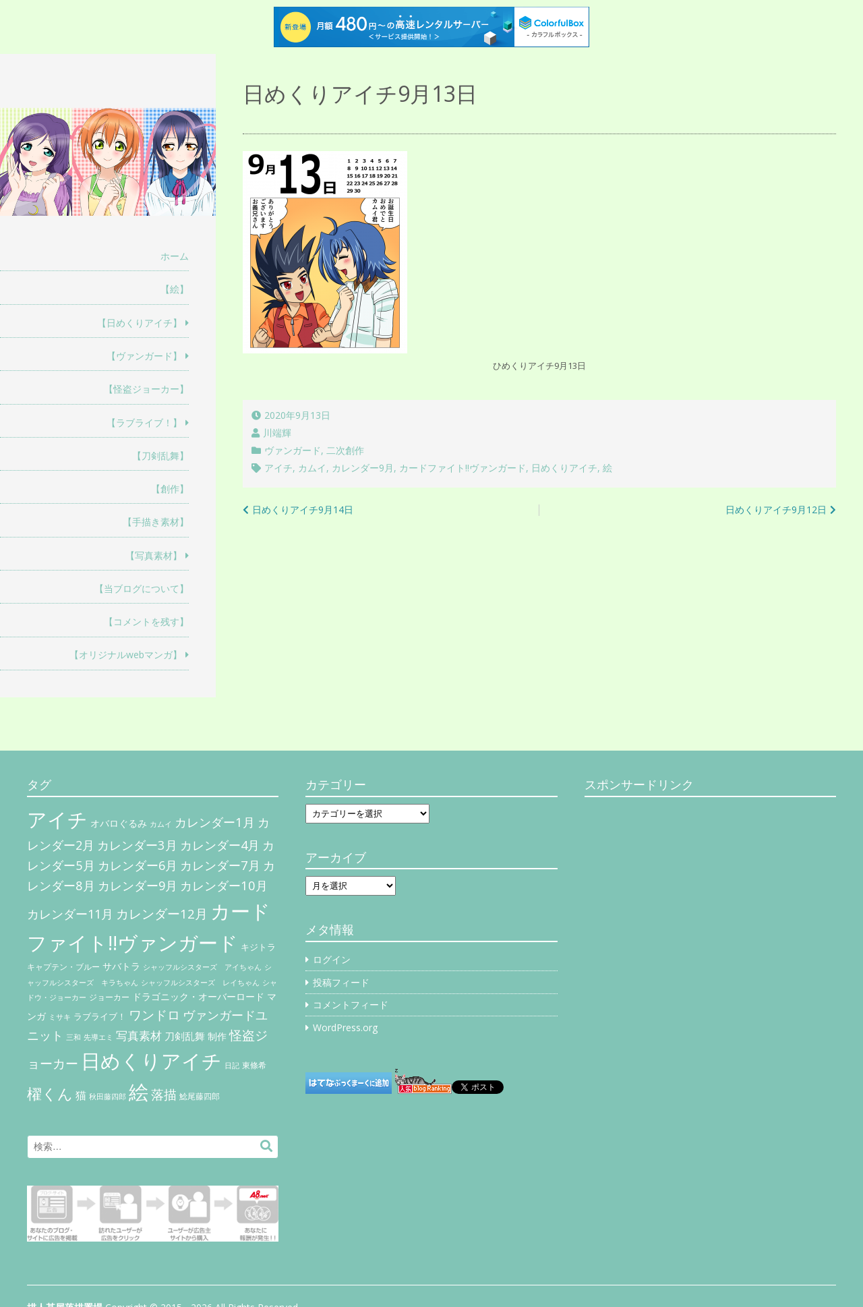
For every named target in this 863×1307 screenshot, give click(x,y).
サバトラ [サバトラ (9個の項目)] (121, 966)
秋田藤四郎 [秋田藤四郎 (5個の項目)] (107, 1096)
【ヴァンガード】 (144, 355)
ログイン (332, 959)
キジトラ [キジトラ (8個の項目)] (258, 947)
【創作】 (170, 488)
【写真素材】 (153, 555)
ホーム (174, 256)
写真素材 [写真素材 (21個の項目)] (139, 1035)
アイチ (278, 467)
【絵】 (174, 289)
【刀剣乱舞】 (160, 455)
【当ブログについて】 (141, 588)
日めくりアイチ (564, 467)
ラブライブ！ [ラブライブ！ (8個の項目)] (99, 1016)
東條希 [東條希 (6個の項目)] (254, 1065)
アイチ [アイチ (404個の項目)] (57, 819)
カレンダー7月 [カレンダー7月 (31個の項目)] (220, 864)
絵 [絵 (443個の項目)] (138, 1091)
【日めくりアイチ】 (139, 322)
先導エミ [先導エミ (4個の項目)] (98, 1037)
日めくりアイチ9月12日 (776, 509)
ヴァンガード (292, 450)
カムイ (312, 467)
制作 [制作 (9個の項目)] (217, 1036)
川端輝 (277, 432)
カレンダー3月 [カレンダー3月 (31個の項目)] (137, 844)
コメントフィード (350, 1004)
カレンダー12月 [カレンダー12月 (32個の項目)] (162, 913)
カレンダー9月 (363, 467)
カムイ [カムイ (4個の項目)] (161, 824)
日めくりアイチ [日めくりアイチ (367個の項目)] (151, 1060)
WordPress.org (345, 1027)
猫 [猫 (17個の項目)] (81, 1095)
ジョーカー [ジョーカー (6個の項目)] (109, 997)
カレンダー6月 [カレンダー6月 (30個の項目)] (137, 865)
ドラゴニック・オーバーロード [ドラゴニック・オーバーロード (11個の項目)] (198, 996)
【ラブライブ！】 (144, 422)
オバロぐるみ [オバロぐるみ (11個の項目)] (118, 823)
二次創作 (345, 450)
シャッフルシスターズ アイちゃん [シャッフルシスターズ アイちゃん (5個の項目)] (202, 967)
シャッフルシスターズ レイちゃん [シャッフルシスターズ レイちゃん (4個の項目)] (200, 982)
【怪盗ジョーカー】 (146, 388)
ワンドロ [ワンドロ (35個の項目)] (154, 1015)
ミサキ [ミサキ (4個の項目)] (60, 1017)
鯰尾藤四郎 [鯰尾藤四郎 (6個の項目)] (199, 1096)
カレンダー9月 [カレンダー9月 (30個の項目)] (137, 885)
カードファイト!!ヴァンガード (462, 467)
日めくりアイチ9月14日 (302, 509)
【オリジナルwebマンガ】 (125, 654)
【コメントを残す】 (146, 621)
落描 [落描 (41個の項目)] (164, 1094)
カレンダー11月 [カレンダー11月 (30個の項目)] (70, 914)
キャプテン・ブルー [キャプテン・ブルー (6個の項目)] (63, 966)
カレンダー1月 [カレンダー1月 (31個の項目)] (215, 821)
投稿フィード (341, 982)
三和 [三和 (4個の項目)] (73, 1037)
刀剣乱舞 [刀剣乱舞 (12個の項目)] (185, 1036)
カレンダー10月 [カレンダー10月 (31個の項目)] (224, 885)
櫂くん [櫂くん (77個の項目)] (50, 1093)
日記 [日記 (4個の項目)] (232, 1065)
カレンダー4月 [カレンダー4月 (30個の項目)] (220, 845)
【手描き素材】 (156, 521)
